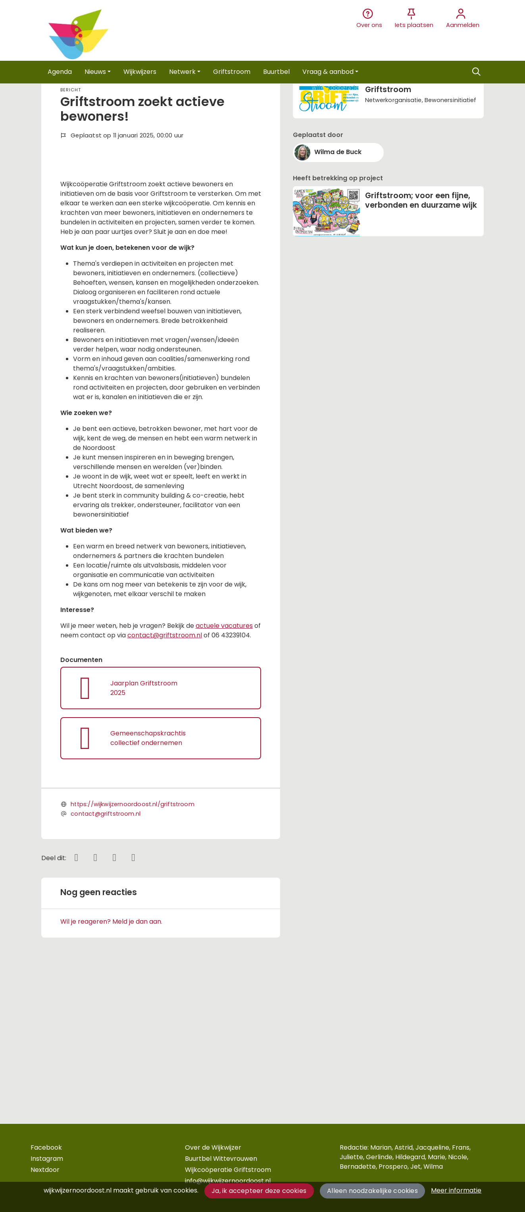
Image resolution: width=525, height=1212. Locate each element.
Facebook (46, 1147)
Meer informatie (456, 1190)
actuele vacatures (224, 767)
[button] (59, 72)
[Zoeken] (476, 71)
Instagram (47, 1158)
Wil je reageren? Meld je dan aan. (111, 1062)
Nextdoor (45, 1169)
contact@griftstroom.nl (164, 776)
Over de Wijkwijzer (213, 1147)
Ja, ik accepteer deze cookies (259, 1190)
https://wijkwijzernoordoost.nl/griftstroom (132, 946)
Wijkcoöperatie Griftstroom (228, 1169)
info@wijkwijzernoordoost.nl (228, 1180)
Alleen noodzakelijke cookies (372, 1190)
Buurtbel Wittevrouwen (221, 1158)
